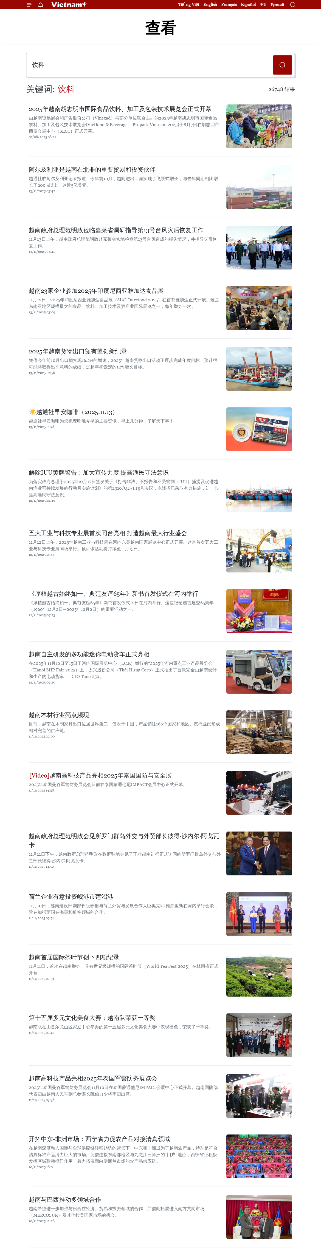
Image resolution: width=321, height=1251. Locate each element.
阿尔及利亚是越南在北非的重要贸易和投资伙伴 (92, 169)
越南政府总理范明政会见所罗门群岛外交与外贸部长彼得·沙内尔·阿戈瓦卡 (124, 841)
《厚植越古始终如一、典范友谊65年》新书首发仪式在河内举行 (113, 593)
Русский (277, 5)
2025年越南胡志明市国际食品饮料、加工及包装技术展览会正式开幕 (120, 109)
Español (248, 4)
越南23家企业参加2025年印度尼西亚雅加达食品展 (96, 290)
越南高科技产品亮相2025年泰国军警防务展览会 (93, 1078)
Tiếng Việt (188, 4)
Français (229, 4)
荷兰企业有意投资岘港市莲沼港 (71, 896)
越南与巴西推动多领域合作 (65, 1199)
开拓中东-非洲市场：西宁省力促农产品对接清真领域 (99, 1139)
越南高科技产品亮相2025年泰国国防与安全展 (100, 775)
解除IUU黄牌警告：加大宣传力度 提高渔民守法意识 (99, 472)
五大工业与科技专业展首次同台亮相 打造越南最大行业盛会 (108, 533)
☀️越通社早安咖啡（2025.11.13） (73, 412)
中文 (263, 5)
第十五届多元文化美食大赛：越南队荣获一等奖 (92, 1017)
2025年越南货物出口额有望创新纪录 (78, 351)
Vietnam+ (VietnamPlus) (69, 5)
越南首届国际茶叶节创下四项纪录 (74, 957)
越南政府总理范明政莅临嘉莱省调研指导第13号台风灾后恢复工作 (116, 230)
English (210, 4)
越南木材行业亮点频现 (59, 714)
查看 (160, 28)
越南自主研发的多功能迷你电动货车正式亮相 (89, 654)
